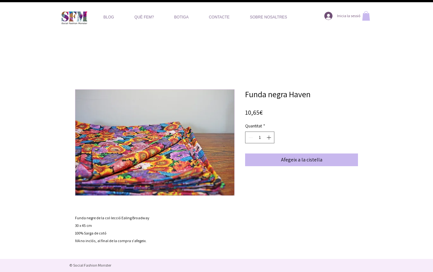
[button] (366, 16)
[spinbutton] (259, 137)
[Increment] (269, 137)
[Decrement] (250, 137)
